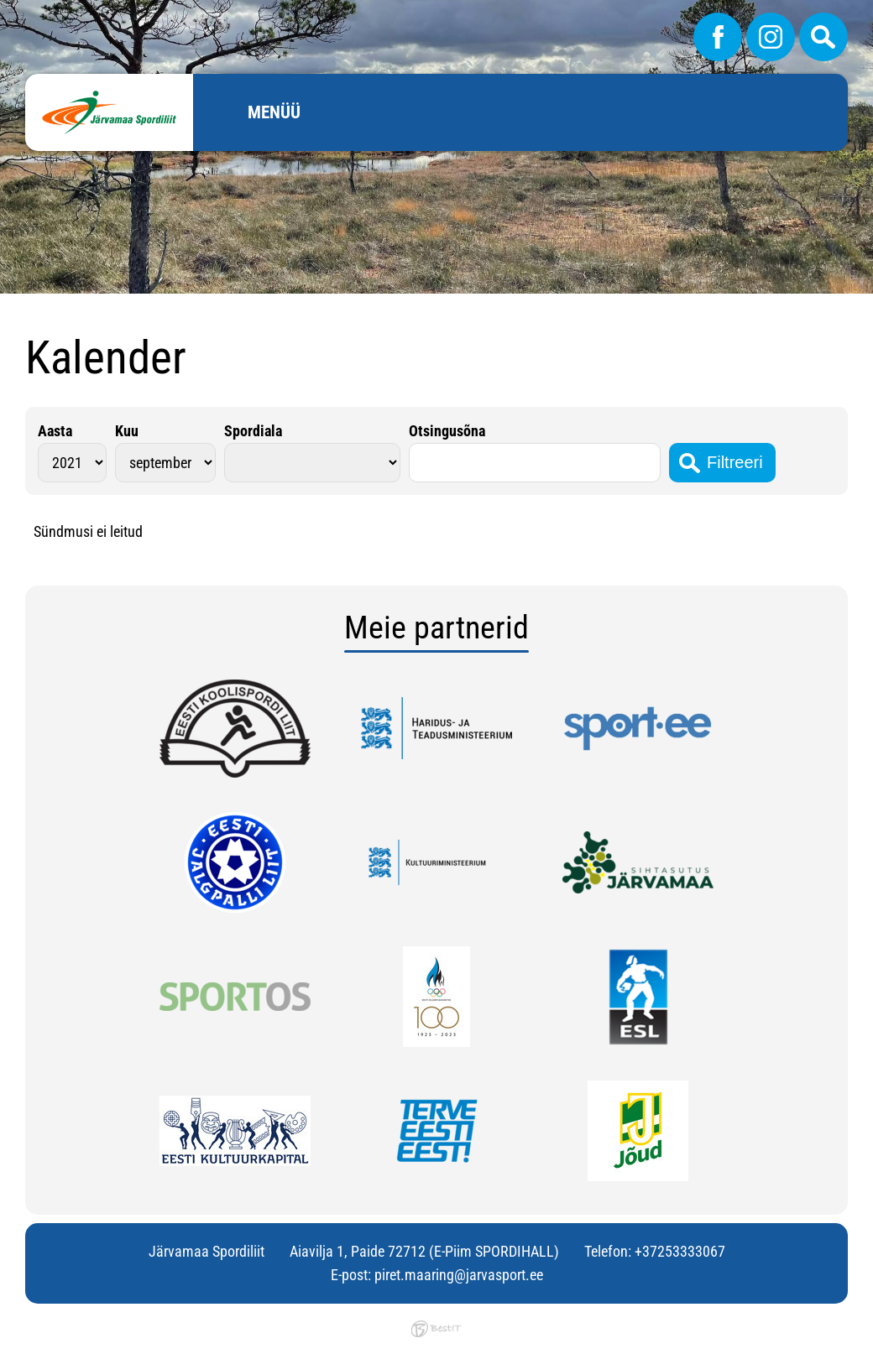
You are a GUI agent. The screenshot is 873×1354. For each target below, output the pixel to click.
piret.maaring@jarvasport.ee (458, 1275)
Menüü (274, 112)
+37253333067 (680, 1251)
